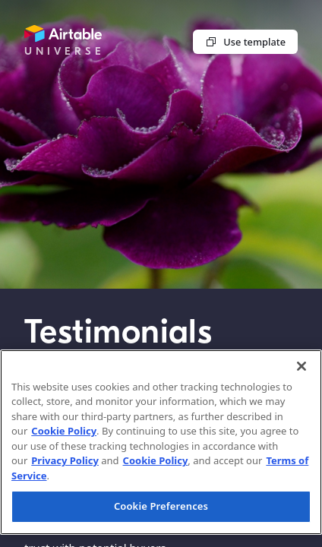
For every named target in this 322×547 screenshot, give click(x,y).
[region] (161, 442)
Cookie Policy (63, 431)
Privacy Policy (65, 460)
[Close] (301, 366)
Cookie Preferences (161, 506)
